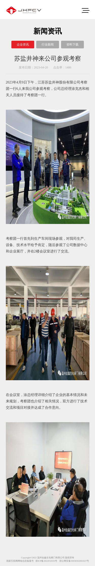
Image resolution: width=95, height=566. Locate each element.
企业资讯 (23, 44)
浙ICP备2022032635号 (46, 561)
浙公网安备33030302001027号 (74, 561)
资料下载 (72, 44)
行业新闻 (48, 44)
